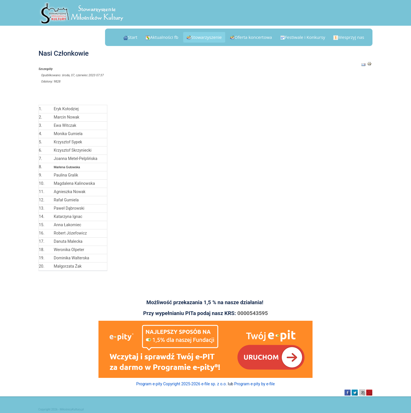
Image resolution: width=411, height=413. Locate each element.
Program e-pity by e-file (254, 384)
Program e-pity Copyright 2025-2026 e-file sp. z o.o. (181, 384)
